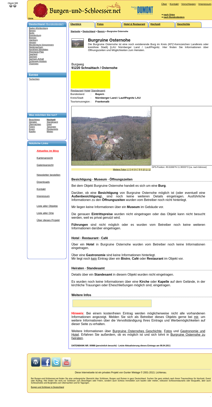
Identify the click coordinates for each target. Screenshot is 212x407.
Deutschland (89, 31)
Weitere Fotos (119, 169)
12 (149, 169)
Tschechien (34, 79)
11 (146, 169)
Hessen (32, 42)
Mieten (50, 131)
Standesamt (52, 122)
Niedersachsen (36, 47)
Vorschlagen (188, 4)
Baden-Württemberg (38, 28)
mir (196, 317)
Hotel (49, 124)
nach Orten (169, 14)
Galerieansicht (45, 165)
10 (143, 169)
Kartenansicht (45, 157)
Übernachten (35, 124)
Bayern (32, 30)
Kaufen (32, 131)
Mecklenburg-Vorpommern (41, 45)
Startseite (75, 31)
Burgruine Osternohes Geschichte (137, 331)
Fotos (168, 331)
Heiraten (33, 122)
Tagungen (51, 126)
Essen (32, 129)
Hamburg (33, 40)
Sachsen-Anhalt (36, 59)
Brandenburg (35, 35)
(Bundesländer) (46, 24)
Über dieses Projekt (48, 220)
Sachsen (33, 56)
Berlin (31, 33)
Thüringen (34, 63)
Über (164, 4)
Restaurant (77, 90)
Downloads (43, 181)
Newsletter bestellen (48, 174)
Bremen (32, 37)
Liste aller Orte (45, 213)
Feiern (32, 126)
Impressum (204, 4)
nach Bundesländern (174, 17)
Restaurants (52, 129)
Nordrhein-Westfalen (38, 49)
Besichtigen (34, 119)
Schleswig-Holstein (38, 61)
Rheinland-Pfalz (36, 52)
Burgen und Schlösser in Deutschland (47, 387)
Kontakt (174, 4)
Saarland (33, 54)
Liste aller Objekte (47, 205)
